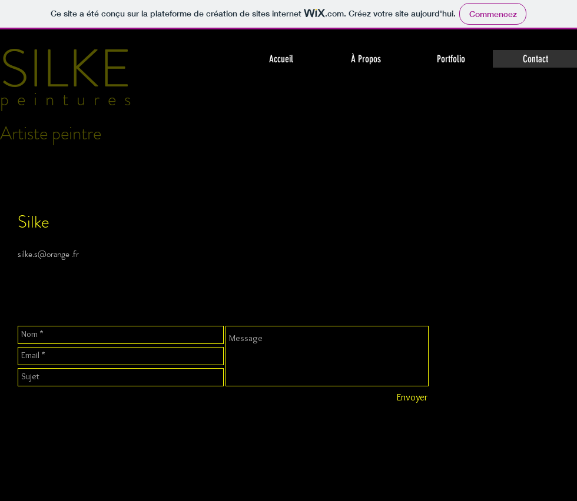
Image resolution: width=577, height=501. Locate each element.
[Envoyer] (412, 398)
